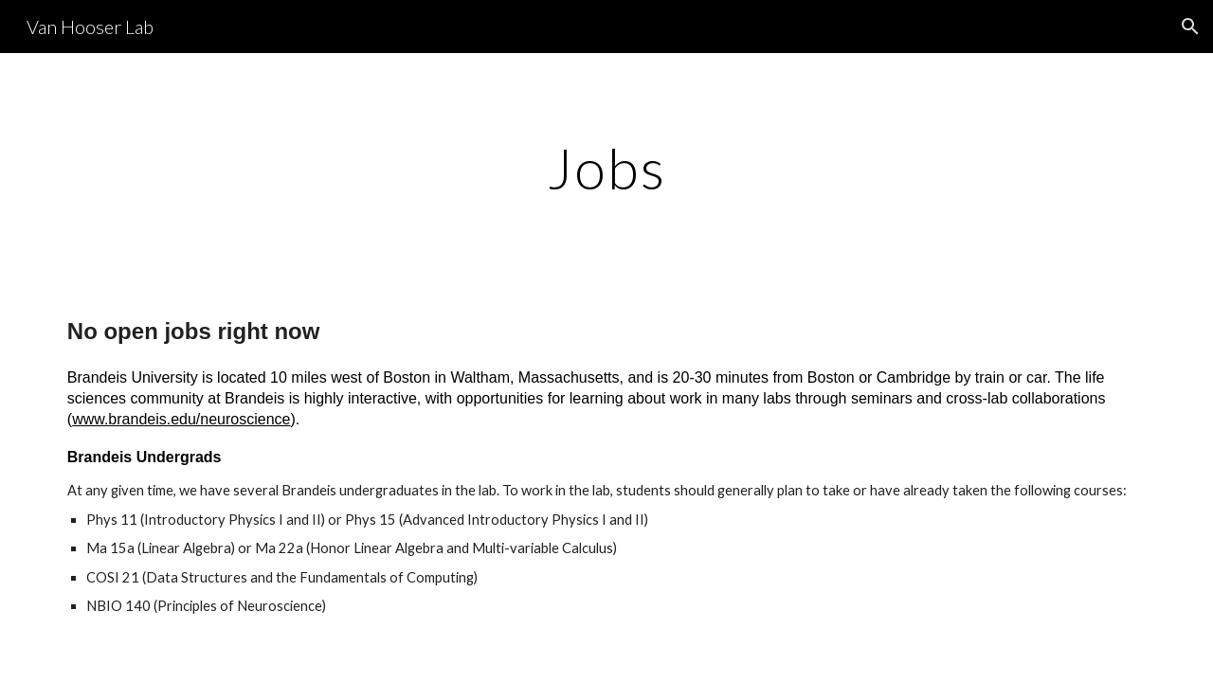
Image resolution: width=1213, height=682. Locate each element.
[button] (1190, 26)
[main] (606, 167)
